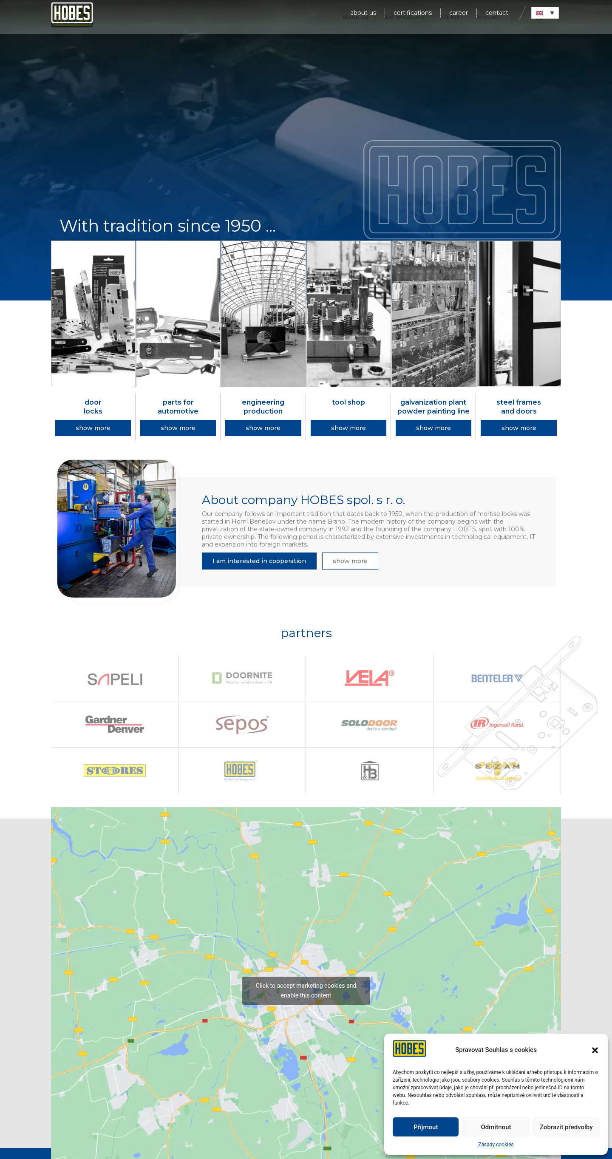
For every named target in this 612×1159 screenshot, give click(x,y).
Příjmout (426, 1127)
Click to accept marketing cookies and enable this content (306, 990)
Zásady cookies (495, 1145)
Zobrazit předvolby (566, 1127)
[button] (595, 1050)
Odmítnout (496, 1127)
